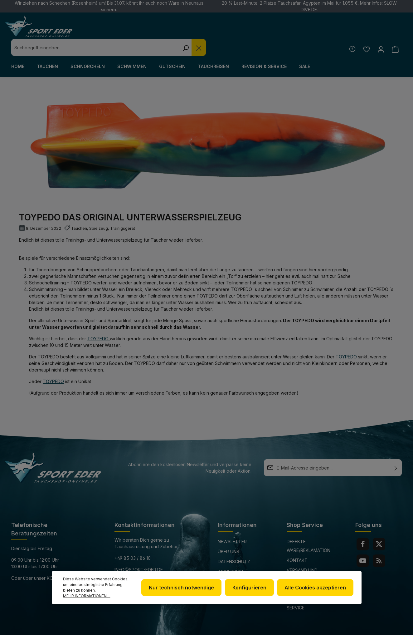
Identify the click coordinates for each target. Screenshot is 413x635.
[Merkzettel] (365, 32)
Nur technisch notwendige (183, 587)
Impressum (230, 554)
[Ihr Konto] (380, 32)
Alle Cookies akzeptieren (316, 587)
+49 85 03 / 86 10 (132, 541)
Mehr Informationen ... (86, 595)
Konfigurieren (251, 587)
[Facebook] (363, 527)
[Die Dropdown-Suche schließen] (296, 30)
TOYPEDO (81, 265)
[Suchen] (283, 30)
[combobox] (193, 30)
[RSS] (379, 544)
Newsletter (232, 524)
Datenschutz (234, 544)
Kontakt (297, 543)
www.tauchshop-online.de (146, 564)
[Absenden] (396, 450)
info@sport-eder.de (138, 552)
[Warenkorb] (395, 32)
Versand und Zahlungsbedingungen (313, 558)
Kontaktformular (69, 561)
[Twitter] (379, 527)
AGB (222, 564)
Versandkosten (252, 626)
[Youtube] (363, 544)
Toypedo (53, 364)
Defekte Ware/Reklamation (308, 529)
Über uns (228, 534)
